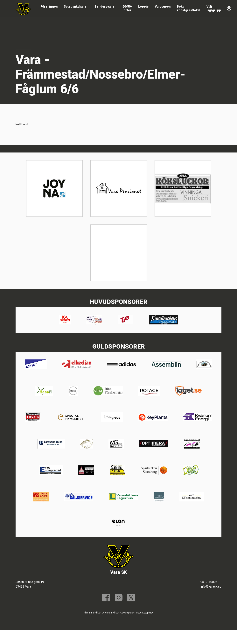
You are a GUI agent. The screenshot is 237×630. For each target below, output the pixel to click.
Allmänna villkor (92, 612)
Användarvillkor (110, 612)
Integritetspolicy (144, 612)
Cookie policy (127, 612)
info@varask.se (210, 586)
